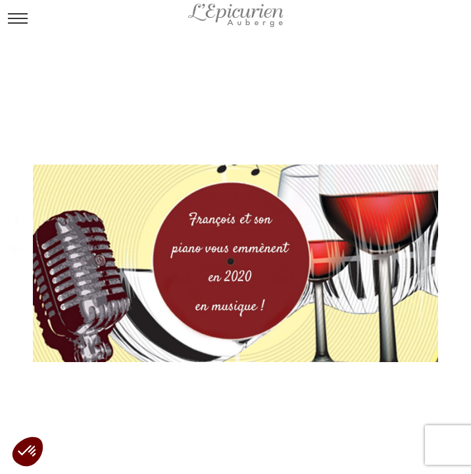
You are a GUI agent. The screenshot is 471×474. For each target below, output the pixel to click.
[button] (27, 451)
